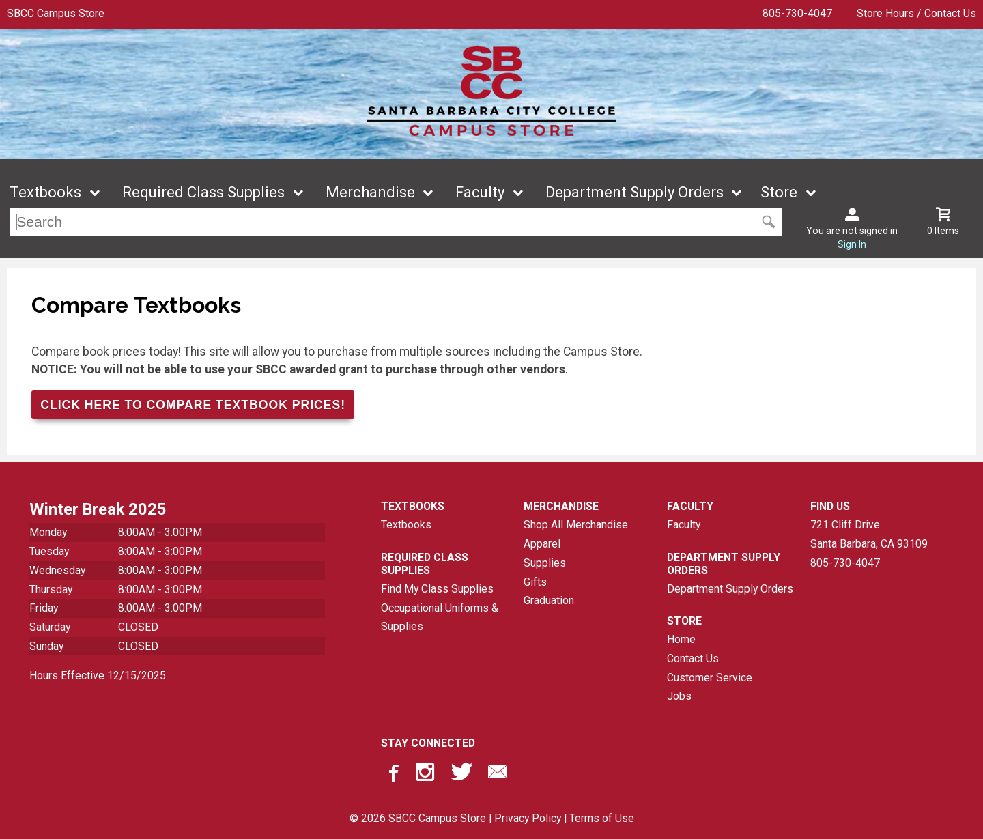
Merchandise (370, 192)
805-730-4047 (797, 13)
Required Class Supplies (203, 192)
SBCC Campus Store (55, 13)
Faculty (479, 192)
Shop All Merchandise (576, 524)
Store (778, 192)
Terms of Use (601, 818)
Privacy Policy (527, 818)
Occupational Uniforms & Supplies (439, 617)
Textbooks (45, 192)
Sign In (852, 244)
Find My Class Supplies (437, 588)
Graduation (549, 600)
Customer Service (709, 677)
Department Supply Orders (634, 192)
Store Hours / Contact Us (916, 13)
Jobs (679, 695)
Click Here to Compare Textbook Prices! (192, 405)
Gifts (535, 581)
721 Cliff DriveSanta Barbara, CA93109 (869, 534)
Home (681, 639)
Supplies (545, 562)
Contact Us (693, 658)
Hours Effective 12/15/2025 (97, 675)
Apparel (542, 543)
